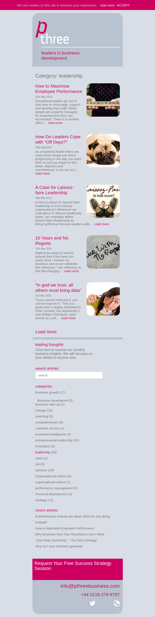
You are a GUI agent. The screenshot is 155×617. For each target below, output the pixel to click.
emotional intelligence (50, 434)
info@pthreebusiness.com (90, 586)
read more (55, 123)
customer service (47, 428)
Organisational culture (51, 476)
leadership (42, 452)
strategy (41, 500)
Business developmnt (53, 400)
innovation (42, 446)
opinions (41, 470)
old (37, 464)
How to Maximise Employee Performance (64, 528)
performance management (54, 488)
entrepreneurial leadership (53, 440)
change (40, 410)
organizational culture (50, 482)
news (39, 458)
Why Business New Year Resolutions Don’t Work (69, 534)
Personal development (51, 494)
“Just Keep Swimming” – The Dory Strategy (66, 540)
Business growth (47, 392)
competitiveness (46, 422)
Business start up (47, 404)
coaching (41, 416)
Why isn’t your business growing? (59, 546)
